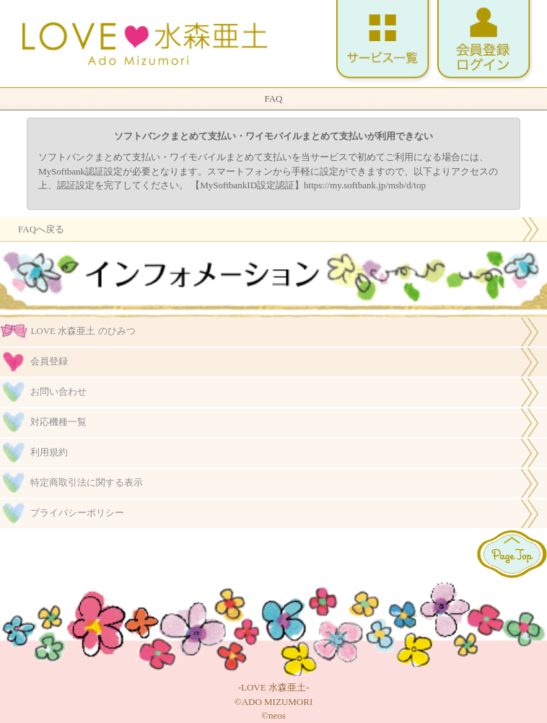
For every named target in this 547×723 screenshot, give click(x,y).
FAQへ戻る (41, 229)
